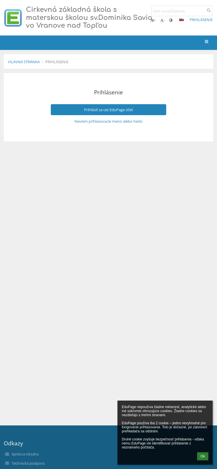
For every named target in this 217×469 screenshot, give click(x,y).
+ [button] (153, 20)
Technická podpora (28, 463)
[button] (181, 19)
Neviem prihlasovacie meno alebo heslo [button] (108, 121)
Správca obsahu (25, 454)
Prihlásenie (201, 19)
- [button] (162, 20)
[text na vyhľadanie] (182, 11)
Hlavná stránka (24, 61)
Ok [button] (203, 456)
